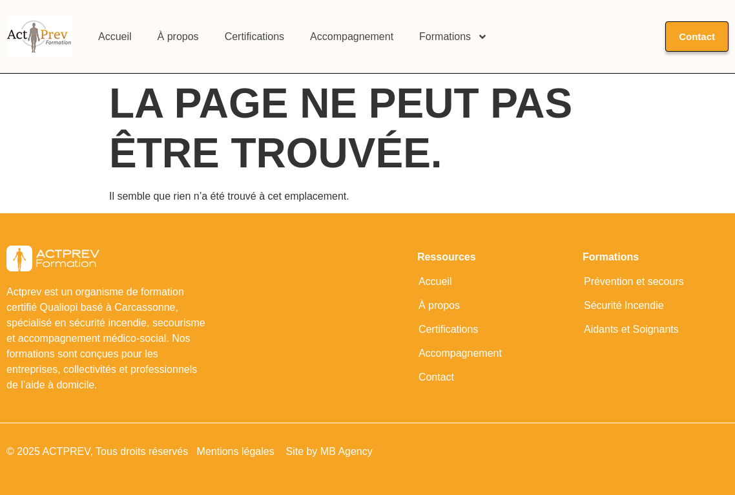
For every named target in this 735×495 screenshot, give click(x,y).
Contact (436, 377)
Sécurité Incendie (624, 305)
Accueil (115, 36)
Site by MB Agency (328, 451)
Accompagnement (351, 36)
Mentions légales (237, 451)
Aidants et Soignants (631, 329)
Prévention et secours (634, 281)
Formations (453, 36)
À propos (178, 36)
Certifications (254, 36)
